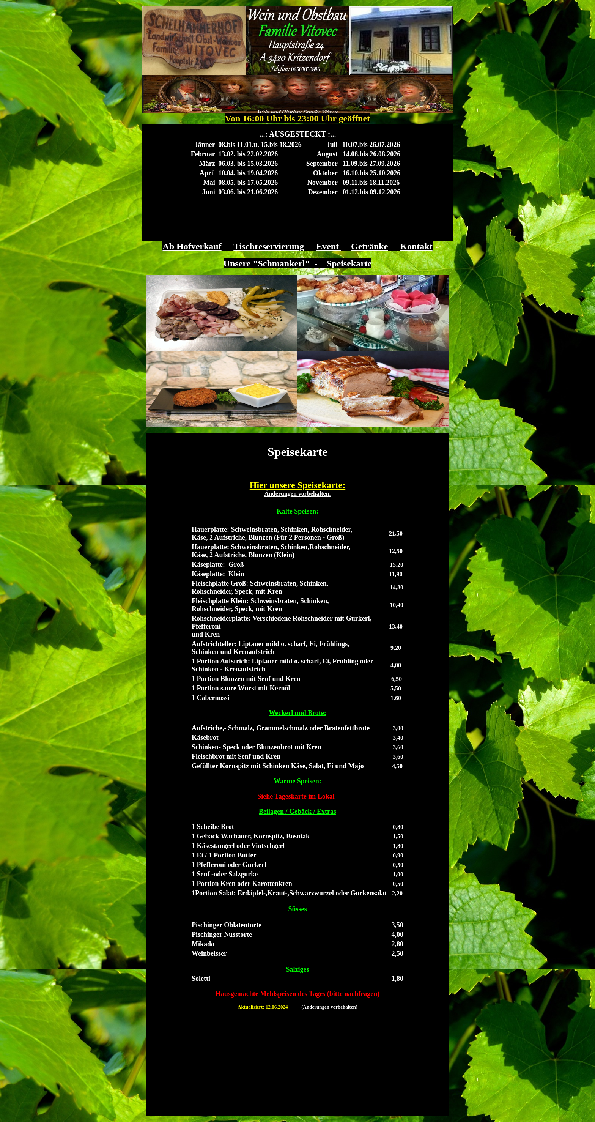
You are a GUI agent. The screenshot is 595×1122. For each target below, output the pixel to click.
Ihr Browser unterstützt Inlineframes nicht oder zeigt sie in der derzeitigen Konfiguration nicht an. (297, 182)
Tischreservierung (268, 246)
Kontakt (416, 246)
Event (328, 246)
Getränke (369, 246)
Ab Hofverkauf (191, 246)
